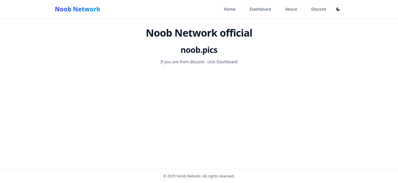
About (291, 9)
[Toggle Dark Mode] (338, 9)
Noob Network (77, 9)
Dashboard (260, 9)
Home (230, 9)
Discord (318, 9)
